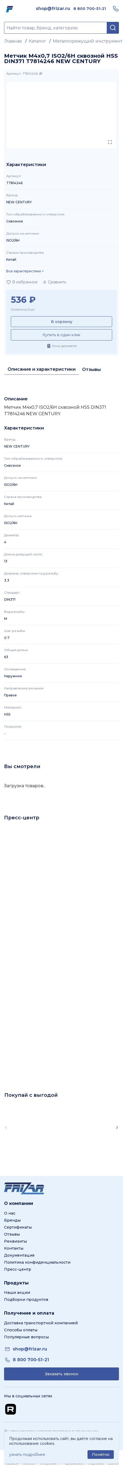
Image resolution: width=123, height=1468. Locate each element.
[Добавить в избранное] (22, 282)
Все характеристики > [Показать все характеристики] (25, 271)
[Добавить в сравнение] (54, 282)
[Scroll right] (117, 1127)
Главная (13, 41)
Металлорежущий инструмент (87, 41)
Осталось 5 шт (23, 309)
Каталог (37, 41)
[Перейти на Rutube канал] (10, 1409)
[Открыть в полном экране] (110, 142)
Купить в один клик (61, 334)
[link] (53, 8)
